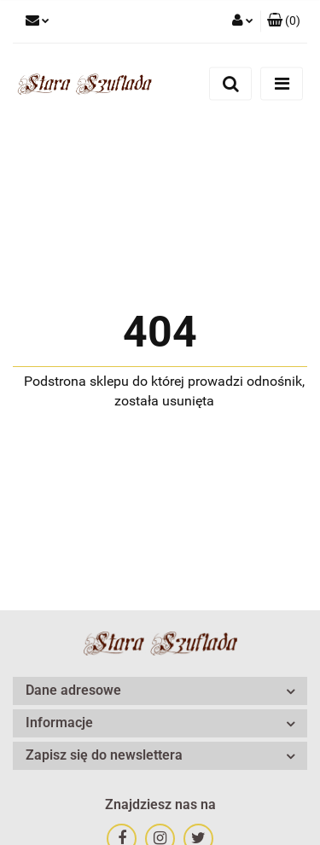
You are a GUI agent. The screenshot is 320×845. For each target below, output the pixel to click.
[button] (283, 21)
